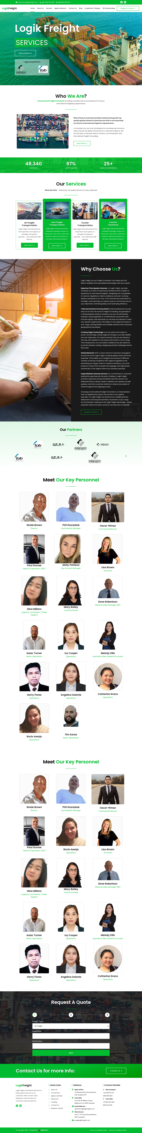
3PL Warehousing (109, 8)
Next (71, 1053)
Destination (37, 1041)
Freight (9, 8)
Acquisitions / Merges (92, 8)
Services (49, 8)
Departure (36, 1031)
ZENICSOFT (44, 1130)
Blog (80, 8)
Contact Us (73, 8)
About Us (40, 8)
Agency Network (60, 8)
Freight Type (37, 1021)
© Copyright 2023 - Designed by (28, 1130)
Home (32, 8)
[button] (16, 456)
